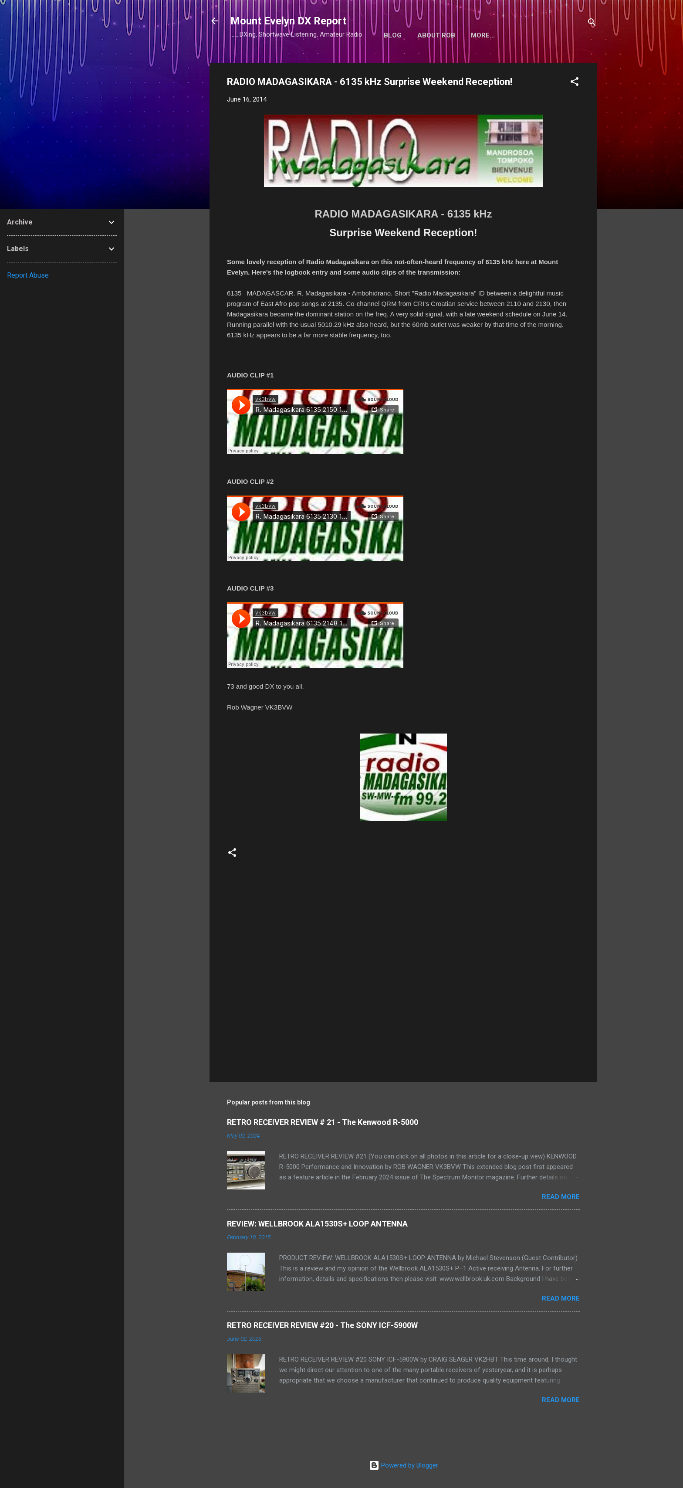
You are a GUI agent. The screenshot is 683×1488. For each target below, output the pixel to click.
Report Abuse (28, 275)
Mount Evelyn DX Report (288, 21)
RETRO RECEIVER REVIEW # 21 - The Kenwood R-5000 (322, 1122)
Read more (561, 1197)
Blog (393, 35)
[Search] (592, 23)
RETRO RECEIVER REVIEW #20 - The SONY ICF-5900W (322, 1325)
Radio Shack (493, 35)
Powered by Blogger (403, 1465)
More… (543, 35)
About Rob (436, 35)
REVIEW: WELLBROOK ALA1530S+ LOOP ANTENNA (317, 1223)
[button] (574, 83)
